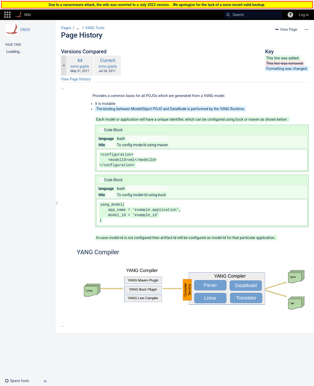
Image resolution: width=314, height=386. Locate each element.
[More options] (306, 29)
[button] (7, 14)
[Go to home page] (23, 14)
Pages (66, 28)
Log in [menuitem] (304, 15)
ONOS (25, 30)
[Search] (228, 15)
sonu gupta (79, 66)
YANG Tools (94, 28)
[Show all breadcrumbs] (78, 28)
